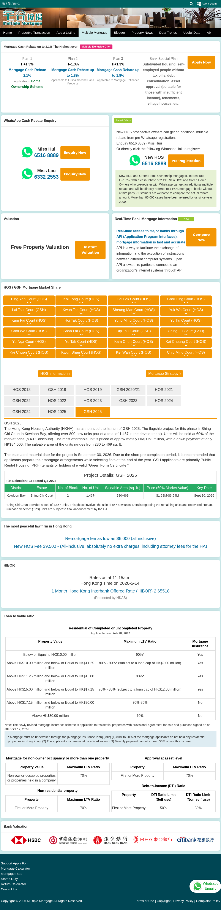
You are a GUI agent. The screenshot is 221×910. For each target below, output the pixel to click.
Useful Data (191, 32)
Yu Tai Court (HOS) (186, 320)
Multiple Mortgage (94, 32)
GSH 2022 (21, 401)
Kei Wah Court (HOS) (133, 352)
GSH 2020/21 (128, 390)
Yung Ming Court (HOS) (133, 320)
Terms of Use (144, 901)
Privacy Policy (183, 901)
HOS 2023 (93, 401)
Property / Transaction (34, 32)
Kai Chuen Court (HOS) (29, 352)
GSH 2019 (57, 390)
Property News (142, 32)
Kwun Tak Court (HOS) (81, 310)
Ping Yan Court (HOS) (29, 299)
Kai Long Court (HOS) (81, 299)
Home (7, 32)
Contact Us (9, 889)
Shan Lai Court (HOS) (81, 331)
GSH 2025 (93, 412)
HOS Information (54, 374)
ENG (16, 3)
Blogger (119, 32)
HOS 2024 (164, 401)
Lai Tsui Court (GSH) (29, 310)
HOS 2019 (93, 390)
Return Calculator (13, 884)
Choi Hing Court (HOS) (186, 299)
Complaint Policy (208, 901)
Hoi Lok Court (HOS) (134, 299)
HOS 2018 (21, 390)
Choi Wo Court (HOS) (29, 331)
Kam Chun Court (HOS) (133, 342)
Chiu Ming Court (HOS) (186, 352)
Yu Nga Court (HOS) (29, 342)
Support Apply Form (15, 863)
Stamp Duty (9, 879)
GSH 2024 (21, 412)
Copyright (163, 901)
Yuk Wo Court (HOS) (186, 310)
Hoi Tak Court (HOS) (81, 320)
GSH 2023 (128, 401)
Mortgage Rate (11, 873)
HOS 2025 (57, 412)
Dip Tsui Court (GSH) (133, 331)
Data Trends (168, 32)
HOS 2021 (164, 390)
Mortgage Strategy (163, 374)
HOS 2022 (57, 401)
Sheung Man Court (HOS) (133, 310)
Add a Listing (66, 32)
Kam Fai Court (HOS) (28, 320)
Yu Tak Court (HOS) (81, 342)
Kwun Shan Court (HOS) (81, 352)
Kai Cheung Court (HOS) (186, 342)
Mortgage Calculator (15, 868)
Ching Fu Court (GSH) (186, 331)
